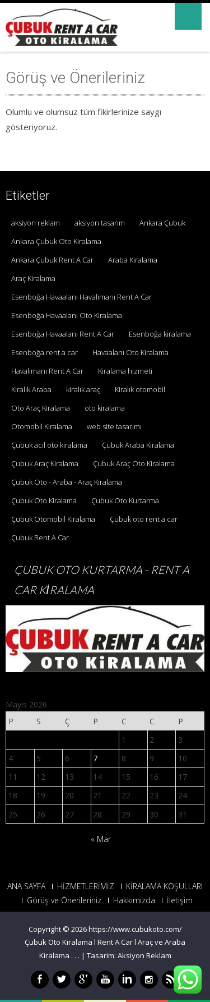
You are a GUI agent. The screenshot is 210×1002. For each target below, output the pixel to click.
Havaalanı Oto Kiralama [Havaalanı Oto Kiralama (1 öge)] (130, 352)
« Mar (101, 839)
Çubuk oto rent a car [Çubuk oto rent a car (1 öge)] (144, 519)
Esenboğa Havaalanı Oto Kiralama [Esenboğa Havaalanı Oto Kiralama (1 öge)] (66, 315)
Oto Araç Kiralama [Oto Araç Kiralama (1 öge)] (40, 408)
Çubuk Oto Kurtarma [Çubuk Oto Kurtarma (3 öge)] (125, 500)
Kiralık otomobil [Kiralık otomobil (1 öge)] (140, 389)
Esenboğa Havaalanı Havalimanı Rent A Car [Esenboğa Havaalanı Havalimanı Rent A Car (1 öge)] (81, 297)
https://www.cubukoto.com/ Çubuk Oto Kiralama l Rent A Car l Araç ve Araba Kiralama (105, 942)
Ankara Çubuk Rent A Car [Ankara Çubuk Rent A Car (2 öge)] (52, 260)
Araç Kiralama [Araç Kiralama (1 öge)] (33, 278)
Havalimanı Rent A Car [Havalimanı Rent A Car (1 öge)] (47, 371)
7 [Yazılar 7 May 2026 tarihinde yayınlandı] (95, 758)
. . (77, 955)
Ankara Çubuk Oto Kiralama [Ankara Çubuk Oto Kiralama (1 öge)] (56, 241)
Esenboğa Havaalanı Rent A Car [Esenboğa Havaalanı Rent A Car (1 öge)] (62, 334)
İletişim (180, 900)
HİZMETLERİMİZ (85, 886)
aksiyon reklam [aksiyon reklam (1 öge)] (35, 223)
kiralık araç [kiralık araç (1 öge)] (83, 389)
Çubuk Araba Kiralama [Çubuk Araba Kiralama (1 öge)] (138, 445)
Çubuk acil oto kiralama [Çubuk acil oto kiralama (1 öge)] (49, 445)
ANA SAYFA (26, 886)
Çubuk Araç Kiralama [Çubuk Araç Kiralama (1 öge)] (44, 463)
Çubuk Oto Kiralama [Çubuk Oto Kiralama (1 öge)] (44, 500)
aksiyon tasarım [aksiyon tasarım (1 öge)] (99, 223)
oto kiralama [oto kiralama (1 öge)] (105, 408)
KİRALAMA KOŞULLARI (164, 886)
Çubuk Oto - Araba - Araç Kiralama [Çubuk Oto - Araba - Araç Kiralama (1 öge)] (66, 482)
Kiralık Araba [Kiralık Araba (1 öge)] (31, 389)
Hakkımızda (134, 900)
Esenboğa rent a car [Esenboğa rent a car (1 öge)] (44, 352)
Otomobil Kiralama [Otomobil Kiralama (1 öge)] (41, 426)
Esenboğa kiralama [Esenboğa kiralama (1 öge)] (160, 334)
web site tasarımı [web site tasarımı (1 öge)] (114, 426)
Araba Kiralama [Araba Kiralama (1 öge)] (132, 260)
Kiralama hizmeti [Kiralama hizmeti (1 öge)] (125, 371)
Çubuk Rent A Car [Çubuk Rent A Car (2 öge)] (40, 537)
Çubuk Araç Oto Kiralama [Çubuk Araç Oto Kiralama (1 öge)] (134, 463)
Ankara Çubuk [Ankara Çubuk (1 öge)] (162, 223)
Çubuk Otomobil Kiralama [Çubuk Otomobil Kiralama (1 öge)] (53, 519)
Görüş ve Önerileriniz (64, 900)
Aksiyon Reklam (144, 955)
